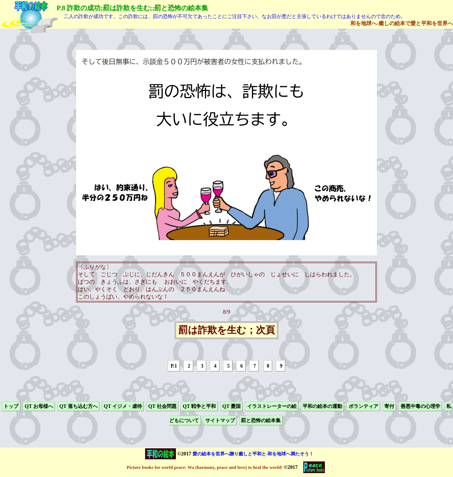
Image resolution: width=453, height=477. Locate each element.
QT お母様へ (39, 406)
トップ (11, 406)
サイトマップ (220, 421)
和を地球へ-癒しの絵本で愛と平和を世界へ (401, 23)
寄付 (389, 406)
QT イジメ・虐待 (123, 406)
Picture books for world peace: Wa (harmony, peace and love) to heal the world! (204, 467)
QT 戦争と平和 (199, 406)
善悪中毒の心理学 (420, 406)
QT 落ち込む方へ (78, 406)
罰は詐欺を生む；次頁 (226, 330)
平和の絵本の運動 (322, 406)
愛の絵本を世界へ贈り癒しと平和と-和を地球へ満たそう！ (253, 453)
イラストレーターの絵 (272, 406)
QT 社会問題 (162, 406)
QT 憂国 (231, 406)
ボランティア (363, 406)
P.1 (174, 366)
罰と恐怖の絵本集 (261, 421)
